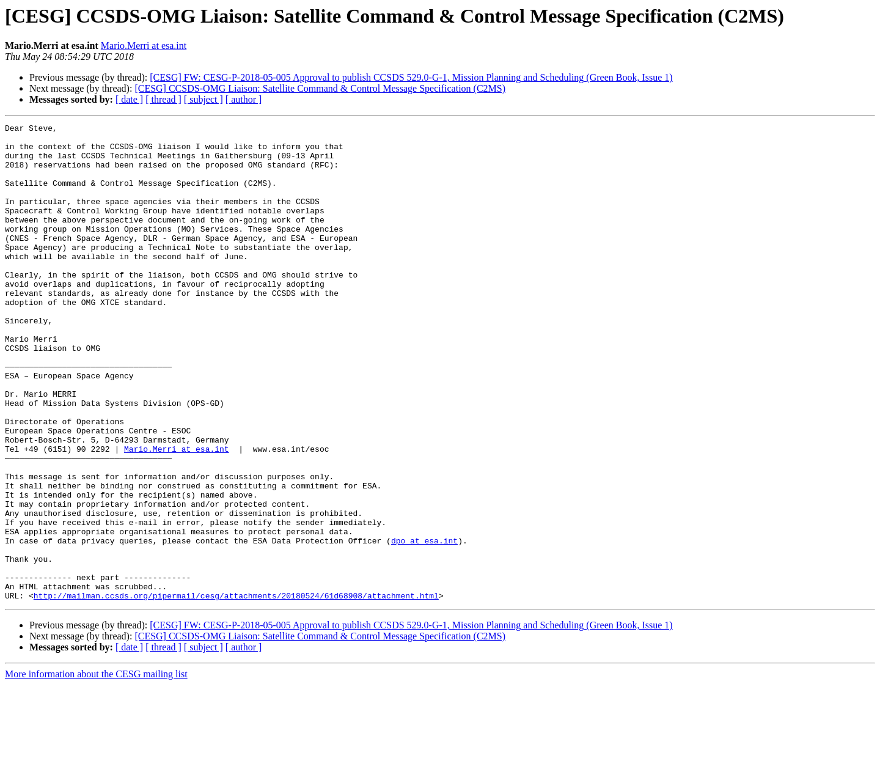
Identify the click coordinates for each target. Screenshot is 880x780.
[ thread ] (163, 99)
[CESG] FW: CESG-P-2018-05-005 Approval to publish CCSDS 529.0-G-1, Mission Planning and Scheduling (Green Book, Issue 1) (411, 77)
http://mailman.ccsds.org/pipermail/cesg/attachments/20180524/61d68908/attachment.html (236, 690)
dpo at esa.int (424, 624)
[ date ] (129, 99)
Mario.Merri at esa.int (143, 45)
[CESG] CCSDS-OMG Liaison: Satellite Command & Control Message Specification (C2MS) (319, 88)
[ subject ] (203, 99)
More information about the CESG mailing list (96, 769)
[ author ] (244, 99)
